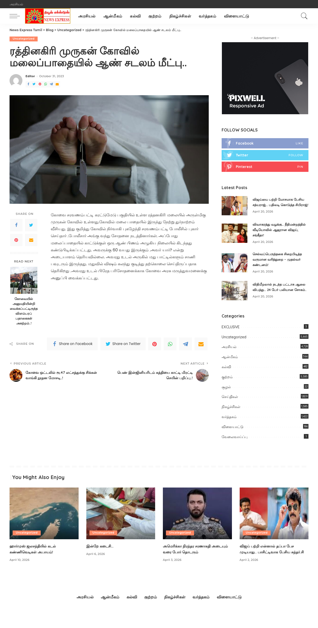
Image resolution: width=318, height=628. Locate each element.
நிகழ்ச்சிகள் (231, 415)
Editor (30, 76)
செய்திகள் (230, 405)
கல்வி (226, 375)
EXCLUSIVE (231, 335)
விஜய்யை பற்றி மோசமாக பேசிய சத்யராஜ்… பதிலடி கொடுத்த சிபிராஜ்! (280, 204)
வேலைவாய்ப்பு (234, 445)
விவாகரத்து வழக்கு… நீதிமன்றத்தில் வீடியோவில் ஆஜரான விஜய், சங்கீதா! (275, 234)
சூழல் (226, 395)
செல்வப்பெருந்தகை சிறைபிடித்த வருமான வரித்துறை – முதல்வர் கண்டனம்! (279, 263)
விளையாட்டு (233, 435)
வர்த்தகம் (229, 425)
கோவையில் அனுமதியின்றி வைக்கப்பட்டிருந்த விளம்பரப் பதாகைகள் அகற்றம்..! (24, 311)
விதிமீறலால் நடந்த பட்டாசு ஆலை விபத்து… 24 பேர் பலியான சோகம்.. (275, 293)
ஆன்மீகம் (230, 365)
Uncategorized (24, 39)
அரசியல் (229, 355)
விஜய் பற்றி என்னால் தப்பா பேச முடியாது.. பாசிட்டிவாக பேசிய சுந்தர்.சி (270, 560)
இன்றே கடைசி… (101, 554)
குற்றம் (227, 385)
